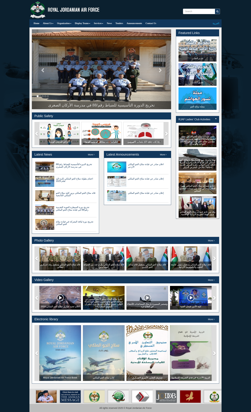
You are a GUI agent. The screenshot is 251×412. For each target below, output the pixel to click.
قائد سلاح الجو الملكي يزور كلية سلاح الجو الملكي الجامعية (75, 194)
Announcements (134, 23)
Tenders (119, 23)
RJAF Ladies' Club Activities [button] (197, 119)
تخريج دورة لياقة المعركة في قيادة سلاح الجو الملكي (74, 222)
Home (36, 23)
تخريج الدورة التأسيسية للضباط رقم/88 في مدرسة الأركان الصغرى (74, 165)
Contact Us (151, 23)
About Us (48, 23)
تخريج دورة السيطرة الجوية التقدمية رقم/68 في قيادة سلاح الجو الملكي (72, 208)
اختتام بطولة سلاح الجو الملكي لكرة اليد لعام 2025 (74, 179)
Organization (64, 23)
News (109, 23)
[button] (36, 133)
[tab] (197, 119)
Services (98, 23)
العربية (216, 23)
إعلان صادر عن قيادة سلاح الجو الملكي (146, 178)
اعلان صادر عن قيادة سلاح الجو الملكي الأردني (146, 165)
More (91, 154)
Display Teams (82, 23)
